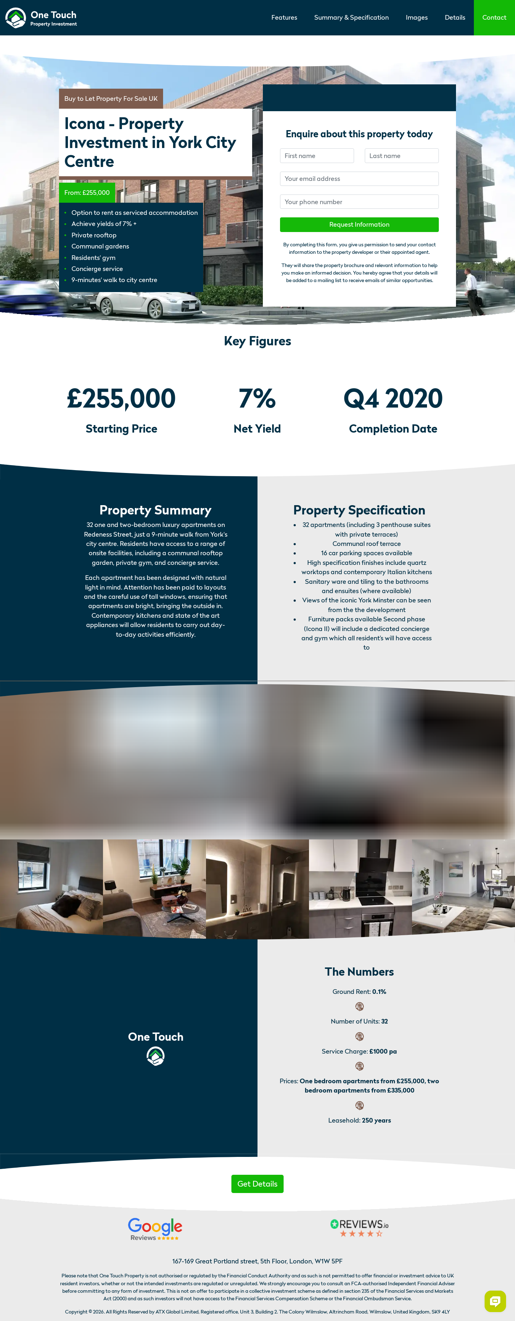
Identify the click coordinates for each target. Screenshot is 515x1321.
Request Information (359, 224)
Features (284, 17)
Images (417, 17)
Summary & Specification (351, 17)
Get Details (257, 1183)
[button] (494, 17)
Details (455, 17)
